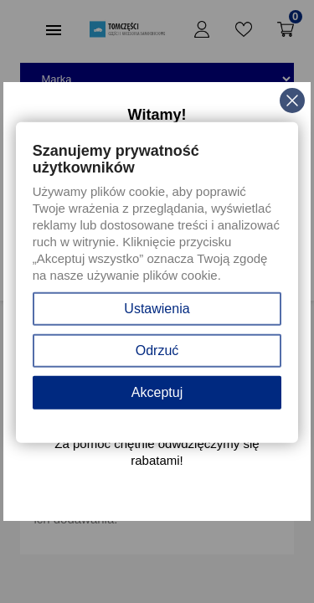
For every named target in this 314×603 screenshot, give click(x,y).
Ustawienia (156, 309)
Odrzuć (157, 350)
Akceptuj (157, 392)
